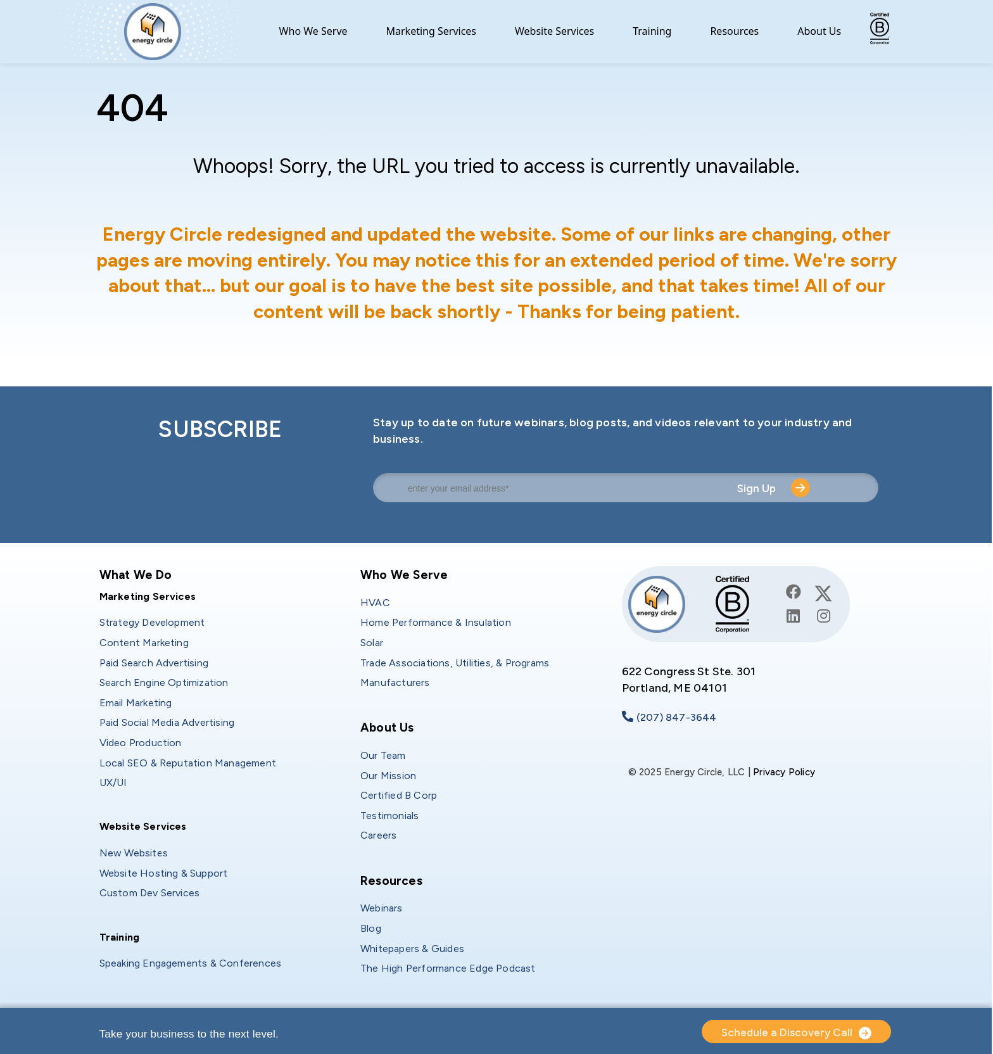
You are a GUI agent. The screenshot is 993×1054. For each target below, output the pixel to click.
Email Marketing (135, 703)
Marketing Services (431, 31)
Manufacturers (395, 682)
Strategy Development (152, 622)
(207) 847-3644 (676, 717)
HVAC (375, 603)
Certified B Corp (398, 795)
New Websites (133, 853)
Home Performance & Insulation (435, 622)
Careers (378, 835)
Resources (734, 31)
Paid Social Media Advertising (167, 722)
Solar (371, 643)
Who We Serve (313, 31)
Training (652, 31)
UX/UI (113, 783)
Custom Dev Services (149, 893)
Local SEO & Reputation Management (188, 763)
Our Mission (388, 776)
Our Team (383, 755)
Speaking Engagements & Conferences (190, 963)
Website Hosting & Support (163, 873)
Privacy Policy (784, 772)
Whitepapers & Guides (412, 949)
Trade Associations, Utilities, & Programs (454, 663)
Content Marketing (144, 643)
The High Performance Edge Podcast (448, 968)
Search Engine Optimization (164, 682)
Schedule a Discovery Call (786, 1032)
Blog (370, 928)
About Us (819, 31)
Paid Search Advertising (154, 663)
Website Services (554, 31)
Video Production (140, 743)
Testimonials (389, 816)
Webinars (381, 908)
